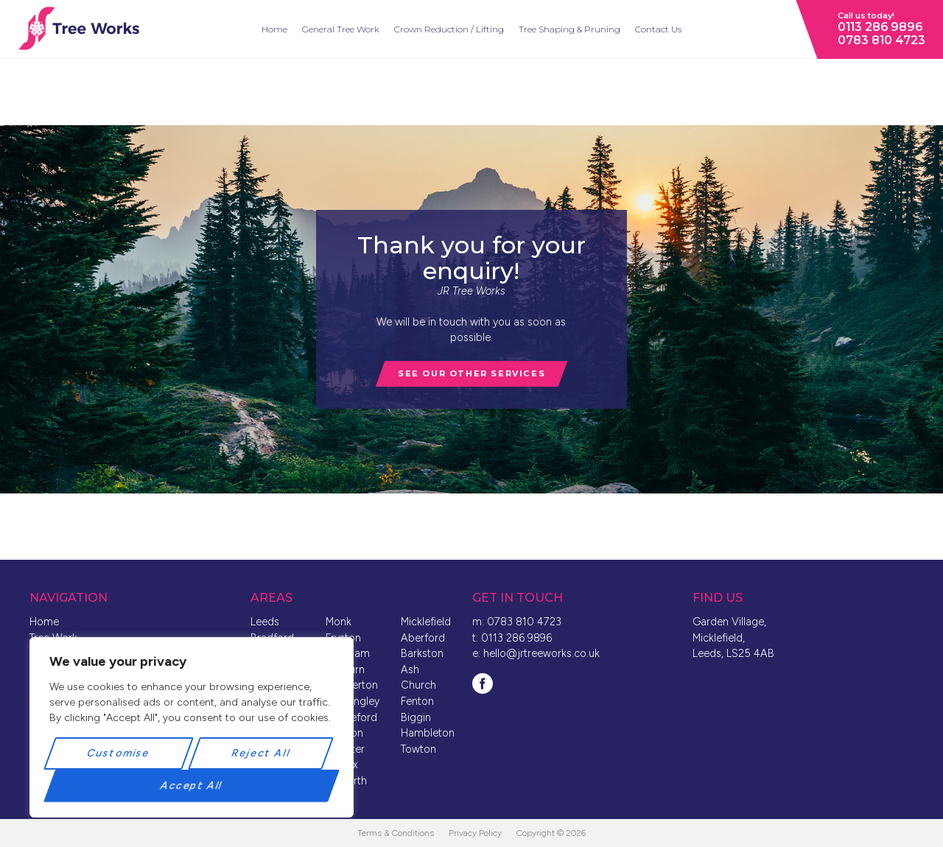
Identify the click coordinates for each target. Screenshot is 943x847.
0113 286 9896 (880, 27)
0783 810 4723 (881, 40)
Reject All (260, 753)
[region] (191, 727)
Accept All (191, 785)
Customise (119, 753)
